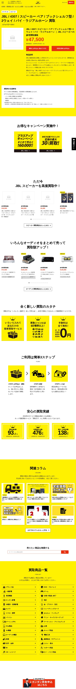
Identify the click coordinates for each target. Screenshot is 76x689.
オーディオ (5, 11)
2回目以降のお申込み (63, 48)
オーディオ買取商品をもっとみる (37, 289)
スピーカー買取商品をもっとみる (37, 225)
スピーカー (13, 11)
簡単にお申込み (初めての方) (37, 48)
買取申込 (71, 2)
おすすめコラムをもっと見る (37, 530)
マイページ (64, 2)
